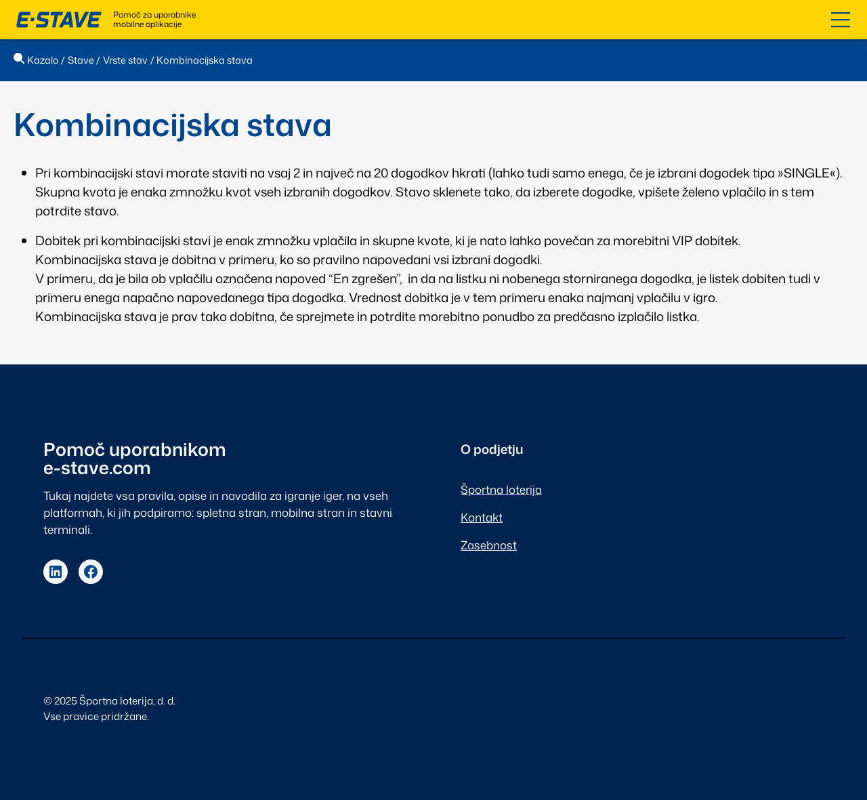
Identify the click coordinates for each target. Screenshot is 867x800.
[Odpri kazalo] (840, 19)
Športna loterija (501, 489)
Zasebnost (489, 545)
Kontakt (482, 517)
